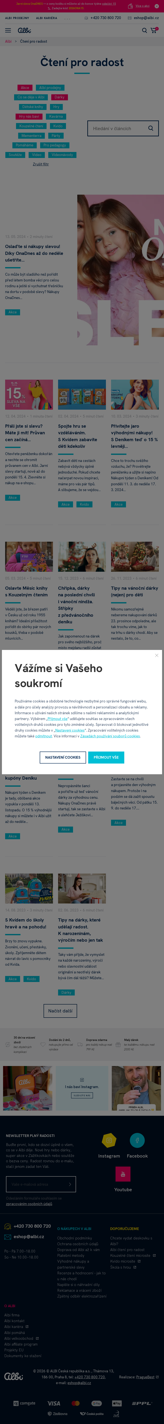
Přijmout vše (57, 718)
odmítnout (43, 736)
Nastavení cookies (70, 730)
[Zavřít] (157, 655)
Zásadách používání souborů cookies (110, 736)
